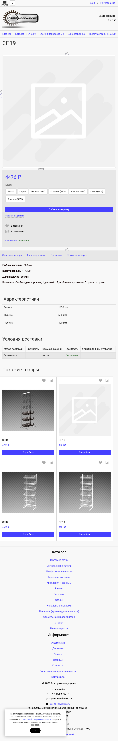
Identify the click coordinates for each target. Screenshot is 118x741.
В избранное (17, 226)
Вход (92, 3)
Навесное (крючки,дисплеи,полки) (59, 611)
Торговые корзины (59, 577)
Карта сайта (58, 676)
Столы (59, 600)
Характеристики (36, 255)
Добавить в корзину (59, 209)
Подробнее (28, 452)
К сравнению (17, 231)
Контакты (57, 665)
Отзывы (58, 659)
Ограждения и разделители (59, 617)
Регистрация (107, 3)
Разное (59, 588)
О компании (58, 642)
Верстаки (59, 594)
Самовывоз (11, 240)
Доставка (56, 255)
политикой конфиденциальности (37, 719)
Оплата (58, 654)
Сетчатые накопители (59, 565)
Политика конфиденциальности (57, 671)
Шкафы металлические (59, 571)
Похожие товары (77, 255)
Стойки (59, 622)
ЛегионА (70, 734)
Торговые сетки (59, 560)
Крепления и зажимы (59, 582)
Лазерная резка (59, 628)
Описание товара (12, 255)
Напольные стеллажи (59, 605)
